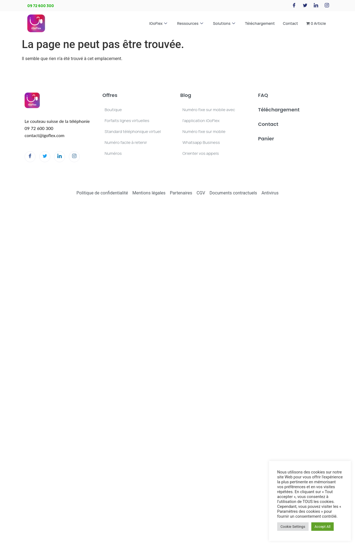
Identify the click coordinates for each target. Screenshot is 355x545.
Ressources (190, 23)
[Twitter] (305, 5)
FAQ (263, 95)
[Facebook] (294, 5)
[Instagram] (327, 5)
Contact (290, 23)
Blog (185, 95)
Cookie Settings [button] (292, 527)
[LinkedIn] (316, 5)
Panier (266, 138)
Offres (109, 95)
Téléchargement (260, 23)
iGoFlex (158, 23)
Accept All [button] (323, 527)
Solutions (224, 23)
